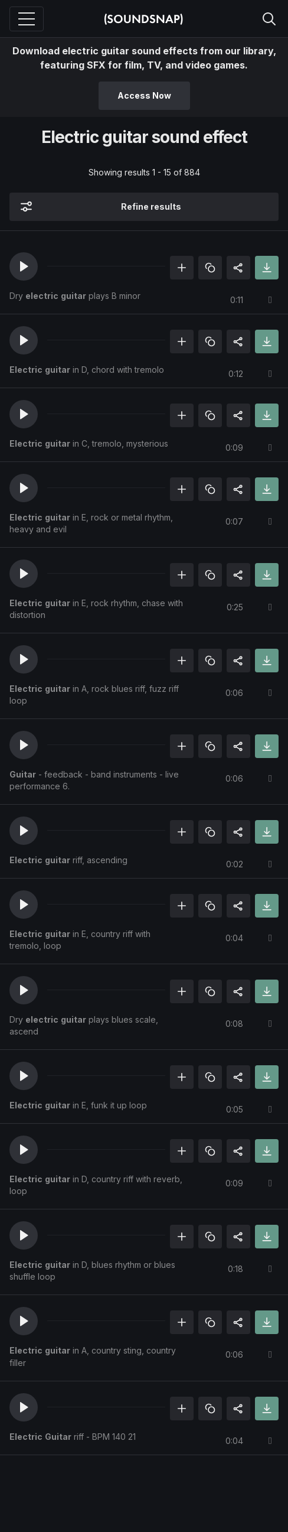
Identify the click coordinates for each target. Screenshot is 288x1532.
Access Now (144, 95)
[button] (23, 266)
